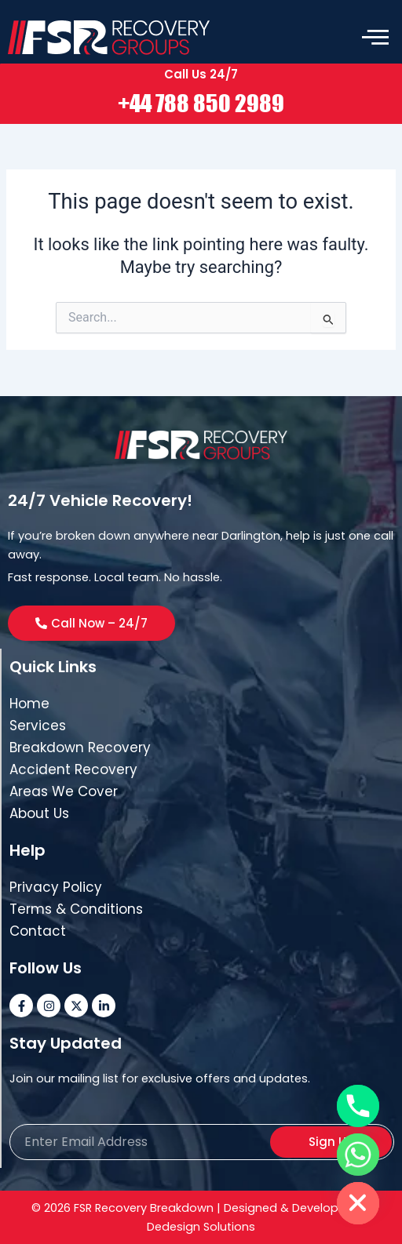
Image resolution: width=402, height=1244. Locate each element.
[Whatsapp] (358, 1154)
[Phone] (358, 1106)
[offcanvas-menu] (375, 38)
